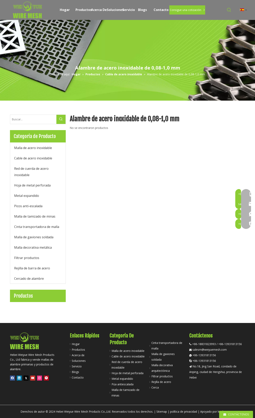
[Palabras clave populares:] (229, 10)
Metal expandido (122, 379)
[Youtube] (32, 378)
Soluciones (79, 361)
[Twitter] (26, 378)
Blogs (75, 372)
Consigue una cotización (187, 10)
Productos (78, 349)
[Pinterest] (46, 378)
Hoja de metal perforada (127, 373)
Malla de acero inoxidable (128, 351)
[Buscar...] (33, 119)
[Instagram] (39, 378)
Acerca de (78, 355)
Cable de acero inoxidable (128, 356)
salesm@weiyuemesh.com (209, 349)
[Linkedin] (19, 378)
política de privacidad (183, 411)
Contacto (78, 377)
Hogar (76, 344)
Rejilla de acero (161, 382)
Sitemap (161, 411)
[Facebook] (12, 378)
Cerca (155, 387)
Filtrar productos (162, 376)
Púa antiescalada (122, 384)
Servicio (77, 366)
